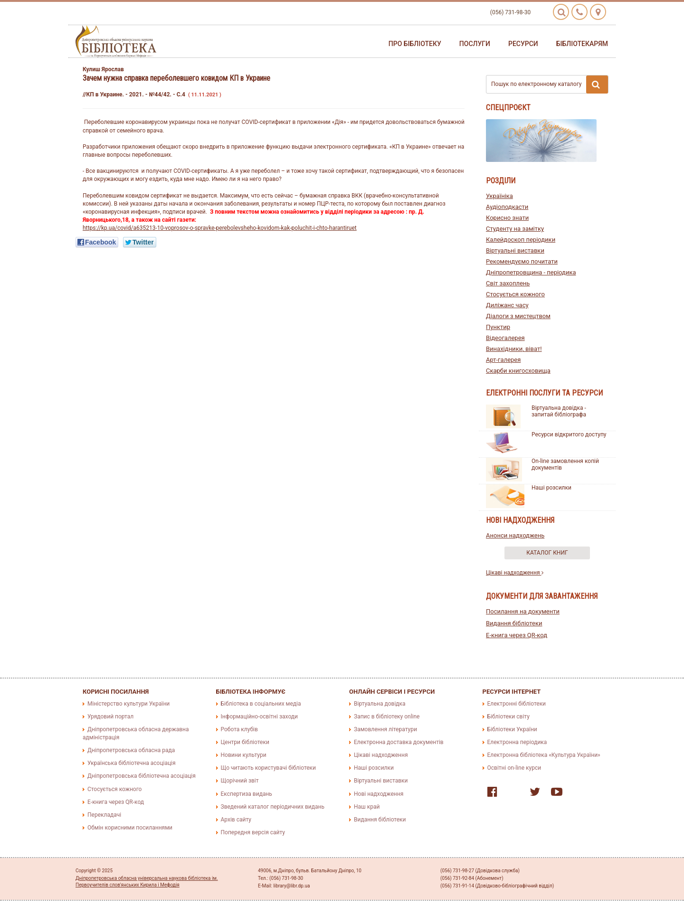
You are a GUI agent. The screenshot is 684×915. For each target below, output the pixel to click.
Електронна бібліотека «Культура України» (543, 755)
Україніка (499, 195)
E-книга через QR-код (516, 635)
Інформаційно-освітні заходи (259, 716)
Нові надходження (378, 794)
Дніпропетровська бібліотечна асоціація (141, 776)
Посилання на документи (523, 611)
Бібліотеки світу (508, 716)
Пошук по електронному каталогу (549, 84)
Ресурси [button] (523, 43)
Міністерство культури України (128, 703)
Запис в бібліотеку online (386, 716)
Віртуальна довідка (380, 703)
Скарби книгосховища (518, 370)
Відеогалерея (505, 337)
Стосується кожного (515, 294)
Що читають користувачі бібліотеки (268, 767)
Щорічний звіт (240, 780)
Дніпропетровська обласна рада (131, 750)
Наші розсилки (551, 487)
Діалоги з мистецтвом (518, 316)
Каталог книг (547, 552)
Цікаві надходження (514, 572)
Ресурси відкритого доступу (569, 434)
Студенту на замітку (515, 228)
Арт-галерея (503, 359)
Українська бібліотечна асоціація (131, 763)
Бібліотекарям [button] (582, 43)
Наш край (367, 806)
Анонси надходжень (515, 535)
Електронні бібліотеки (516, 703)
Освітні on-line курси (514, 767)
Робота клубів (239, 729)
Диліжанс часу (507, 305)
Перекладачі (104, 814)
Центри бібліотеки (245, 742)
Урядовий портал (110, 716)
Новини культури (243, 755)
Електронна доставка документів (399, 742)
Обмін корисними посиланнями (129, 827)
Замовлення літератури (385, 729)
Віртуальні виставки (515, 250)
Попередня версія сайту (253, 832)
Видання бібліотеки (514, 623)
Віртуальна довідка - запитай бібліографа (559, 411)
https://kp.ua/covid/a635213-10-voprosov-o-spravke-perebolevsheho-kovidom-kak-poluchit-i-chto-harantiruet (220, 228)
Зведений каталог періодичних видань (272, 806)
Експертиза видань (246, 794)
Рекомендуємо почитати (522, 261)
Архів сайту (236, 819)
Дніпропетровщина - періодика (531, 272)
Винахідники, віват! (514, 348)
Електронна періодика (517, 742)
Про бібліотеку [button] (415, 43)
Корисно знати (507, 217)
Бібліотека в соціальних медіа (261, 703)
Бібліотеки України (512, 729)
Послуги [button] (474, 43)
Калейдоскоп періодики (520, 239)
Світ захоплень (508, 283)
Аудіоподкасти (507, 206)
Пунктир (498, 326)
